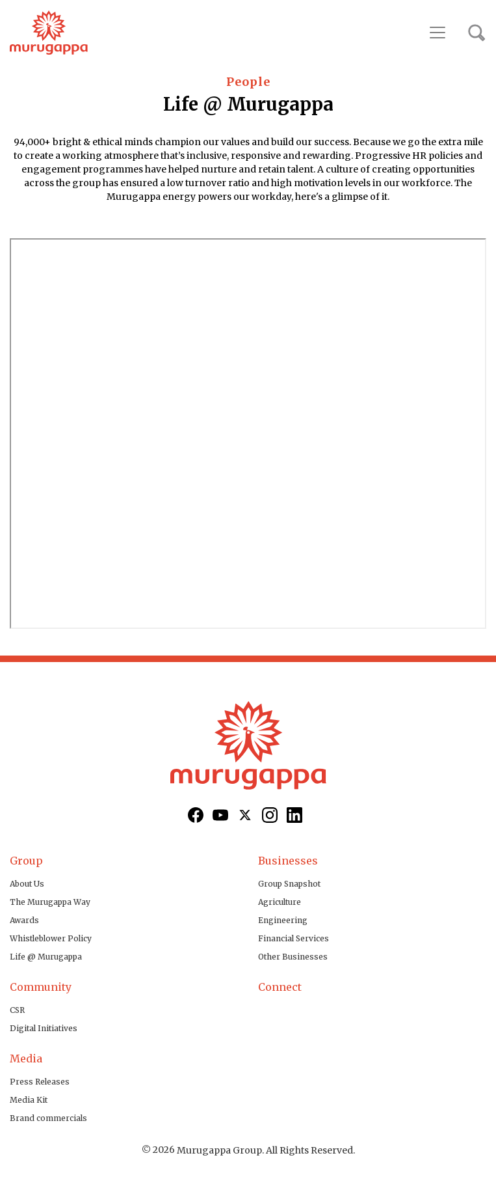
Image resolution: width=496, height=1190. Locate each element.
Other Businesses (293, 957)
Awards (24, 920)
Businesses (288, 860)
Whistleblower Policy (51, 938)
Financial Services (293, 938)
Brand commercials (48, 1118)
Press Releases (40, 1081)
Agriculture (279, 902)
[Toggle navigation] (437, 32)
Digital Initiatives (43, 1028)
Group (26, 860)
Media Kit (28, 1100)
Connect (280, 986)
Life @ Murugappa (46, 957)
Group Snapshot (289, 884)
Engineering (282, 920)
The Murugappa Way (50, 902)
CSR (17, 1010)
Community (41, 986)
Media (26, 1058)
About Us (27, 884)
